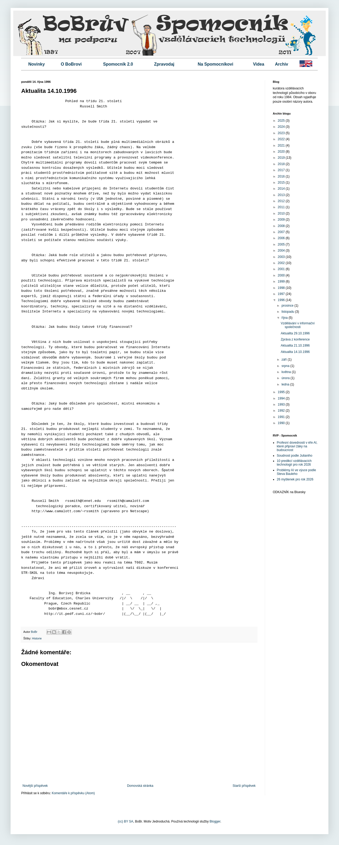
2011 (282, 207)
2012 (282, 201)
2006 (282, 238)
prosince (288, 305)
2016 (282, 176)
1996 (282, 300)
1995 (282, 392)
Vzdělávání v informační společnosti (298, 325)
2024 (282, 127)
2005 (282, 244)
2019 (282, 158)
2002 (282, 263)
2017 (282, 170)
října (285, 318)
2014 (282, 188)
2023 (282, 133)
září (285, 359)
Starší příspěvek (244, 786)
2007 (282, 232)
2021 (282, 145)
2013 (282, 195)
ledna (286, 384)
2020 (282, 151)
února (286, 378)
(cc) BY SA (125, 821)
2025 (282, 120)
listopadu (288, 312)
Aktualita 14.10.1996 (295, 352)
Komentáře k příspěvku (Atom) (73, 793)
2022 (282, 139)
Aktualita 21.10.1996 (295, 345)
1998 (282, 288)
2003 (282, 257)
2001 (282, 269)
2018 (282, 164)
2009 (282, 219)
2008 (282, 226)
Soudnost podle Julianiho (294, 455)
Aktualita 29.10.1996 (295, 333)
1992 (282, 410)
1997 (282, 294)
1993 (282, 404)
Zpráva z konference (295, 339)
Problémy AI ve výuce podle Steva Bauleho (296, 472)
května (287, 372)
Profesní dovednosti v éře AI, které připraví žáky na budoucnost (297, 446)
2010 (282, 213)
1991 (282, 417)
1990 (282, 423)
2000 (282, 275)
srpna (286, 366)
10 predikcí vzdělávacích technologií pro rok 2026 (294, 462)
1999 (282, 281)
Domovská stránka (140, 786)
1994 (282, 398)
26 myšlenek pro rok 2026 (295, 479)
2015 (282, 182)
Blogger (214, 821)
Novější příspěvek (35, 786)
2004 (282, 250)
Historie (37, 638)
